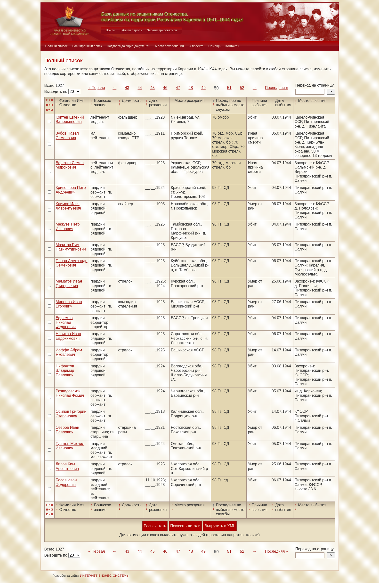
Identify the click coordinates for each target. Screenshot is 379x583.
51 (229, 88)
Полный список (56, 46)
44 (139, 88)
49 (203, 88)
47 (178, 88)
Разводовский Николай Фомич (70, 393)
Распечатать (155, 526)
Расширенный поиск (87, 46)
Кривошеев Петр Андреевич (71, 190)
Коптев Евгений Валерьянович (70, 119)
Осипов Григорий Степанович (71, 413)
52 (242, 88)
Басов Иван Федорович (66, 482)
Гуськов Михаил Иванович (70, 446)
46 (165, 88)
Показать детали (185, 526)
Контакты (232, 46)
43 (127, 88)
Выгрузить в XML (219, 526)
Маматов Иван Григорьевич (69, 283)
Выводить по (56, 91)
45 (152, 88)
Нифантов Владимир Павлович (65, 370)
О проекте (196, 46)
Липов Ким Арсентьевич (67, 466)
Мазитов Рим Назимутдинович (71, 247)
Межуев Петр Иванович (68, 226)
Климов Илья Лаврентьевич (68, 206)
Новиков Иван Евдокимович (68, 336)
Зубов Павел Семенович (67, 135)
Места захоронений (169, 46)
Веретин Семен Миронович (70, 165)
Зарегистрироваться (162, 30)
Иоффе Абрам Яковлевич (69, 352)
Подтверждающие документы (128, 46)
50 (216, 88)
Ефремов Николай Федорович (66, 322)
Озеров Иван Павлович (67, 429)
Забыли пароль (131, 30)
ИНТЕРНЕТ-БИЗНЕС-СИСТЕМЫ (104, 575)
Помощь (214, 46)
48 (190, 88)
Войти (110, 30)
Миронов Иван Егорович (69, 304)
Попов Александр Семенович (72, 263)
